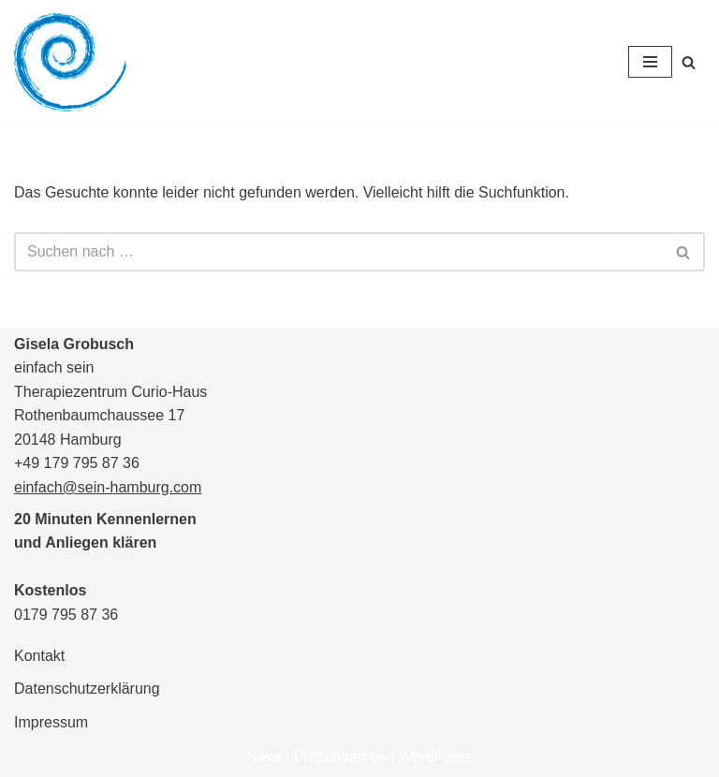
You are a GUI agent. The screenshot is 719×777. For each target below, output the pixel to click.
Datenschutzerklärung (87, 688)
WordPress (436, 757)
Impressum (51, 722)
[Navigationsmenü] (650, 62)
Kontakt (39, 656)
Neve (263, 757)
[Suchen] (689, 62)
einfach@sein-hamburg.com (107, 487)
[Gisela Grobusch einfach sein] (70, 62)
